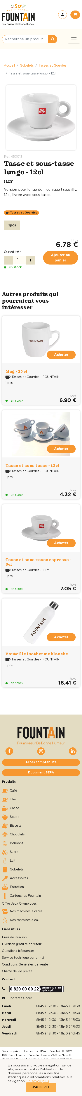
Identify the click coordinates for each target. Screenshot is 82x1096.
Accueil (9, 65)
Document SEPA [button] (41, 772)
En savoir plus (37, 1081)
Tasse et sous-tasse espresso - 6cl (38, 562)
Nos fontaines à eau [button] (21, 920)
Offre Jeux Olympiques (19, 903)
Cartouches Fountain (21, 896)
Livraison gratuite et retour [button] (22, 944)
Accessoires (15, 878)
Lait (9, 861)
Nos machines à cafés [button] (22, 911)
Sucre (10, 852)
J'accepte (41, 1087)
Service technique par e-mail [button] (23, 957)
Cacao (10, 808)
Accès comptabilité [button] (41, 762)
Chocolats (13, 834)
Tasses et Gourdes (52, 65)
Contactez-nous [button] (21, 998)
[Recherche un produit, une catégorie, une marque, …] (25, 39)
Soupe (10, 817)
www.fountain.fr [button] (61, 1059)
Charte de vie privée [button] (17, 971)
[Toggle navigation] (74, 39)
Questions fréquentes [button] (18, 951)
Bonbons (12, 843)
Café (9, 791)
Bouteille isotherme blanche (36, 654)
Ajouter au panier (60, 257)
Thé (9, 799)
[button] (62, 15)
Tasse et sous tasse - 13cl (32, 465)
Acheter (61, 355)
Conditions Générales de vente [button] (25, 964)
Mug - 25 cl (16, 371)
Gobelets (27, 65)
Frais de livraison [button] (14, 937)
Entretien (13, 887)
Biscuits (11, 826)
